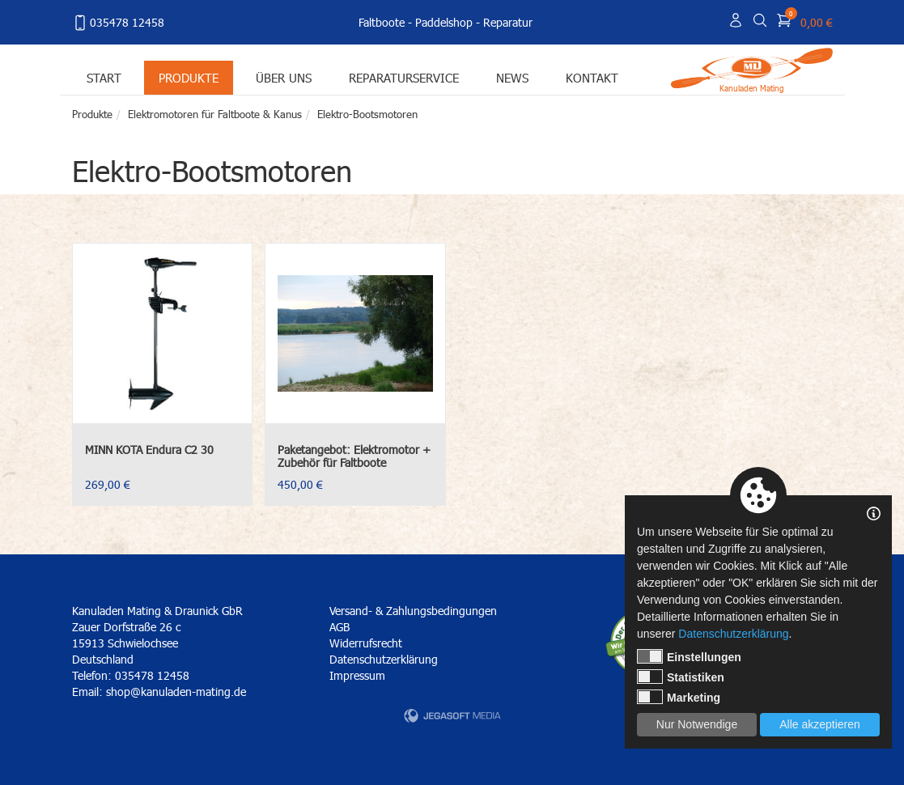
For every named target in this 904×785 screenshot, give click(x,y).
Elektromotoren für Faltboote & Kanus (215, 114)
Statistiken (680, 676)
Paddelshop (444, 22)
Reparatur (508, 22)
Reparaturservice (404, 77)
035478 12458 (118, 23)
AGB (339, 627)
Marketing (678, 697)
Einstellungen (689, 656)
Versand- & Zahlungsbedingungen (413, 610)
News (512, 77)
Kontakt (592, 77)
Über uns (284, 77)
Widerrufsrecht (365, 643)
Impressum (357, 675)
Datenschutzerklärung (383, 659)
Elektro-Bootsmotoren (367, 114)
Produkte (189, 77)
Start (104, 77)
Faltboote (382, 22)
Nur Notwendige (696, 724)
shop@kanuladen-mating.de (176, 691)
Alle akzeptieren (819, 724)
